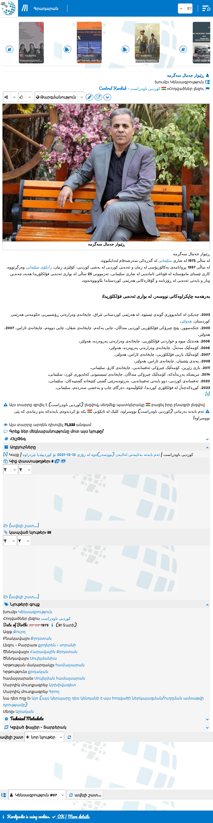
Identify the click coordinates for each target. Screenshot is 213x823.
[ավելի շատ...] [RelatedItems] (24, 590)
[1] (207, 394)
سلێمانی (165, 260)
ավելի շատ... (85, 681)
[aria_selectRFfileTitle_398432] (25, 463)
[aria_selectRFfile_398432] (10, 463)
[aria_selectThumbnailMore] (44, 624)
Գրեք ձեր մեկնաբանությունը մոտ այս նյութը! (53, 431)
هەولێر (186, 321)
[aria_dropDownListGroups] (37, 682)
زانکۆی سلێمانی (39, 267)
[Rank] (25, 97)
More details (79, 816)
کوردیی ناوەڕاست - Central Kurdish (129, 88)
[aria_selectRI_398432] (9, 534)
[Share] (10, 97)
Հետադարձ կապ (107, 797)
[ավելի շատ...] (24, 518)
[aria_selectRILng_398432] (24, 534)
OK (57, 816)
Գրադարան (46, 8)
